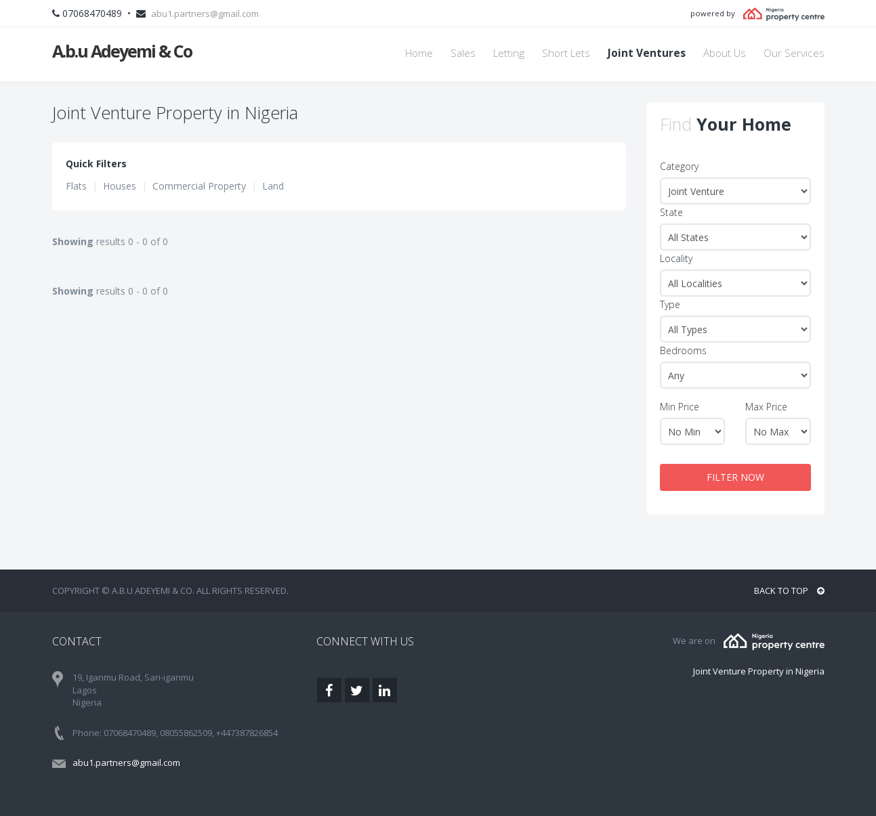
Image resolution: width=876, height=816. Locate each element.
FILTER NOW (735, 477)
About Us (724, 53)
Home (419, 53)
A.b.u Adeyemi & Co (122, 50)
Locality (676, 258)
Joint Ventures (647, 53)
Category (679, 166)
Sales (463, 53)
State (671, 212)
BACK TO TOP (789, 590)
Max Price (766, 406)
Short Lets (566, 53)
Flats (76, 185)
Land (273, 185)
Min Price (679, 406)
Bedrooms (683, 350)
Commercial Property (199, 185)
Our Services (794, 53)
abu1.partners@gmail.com (205, 13)
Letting (508, 53)
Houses (119, 185)
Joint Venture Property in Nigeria (759, 671)
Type (670, 304)
